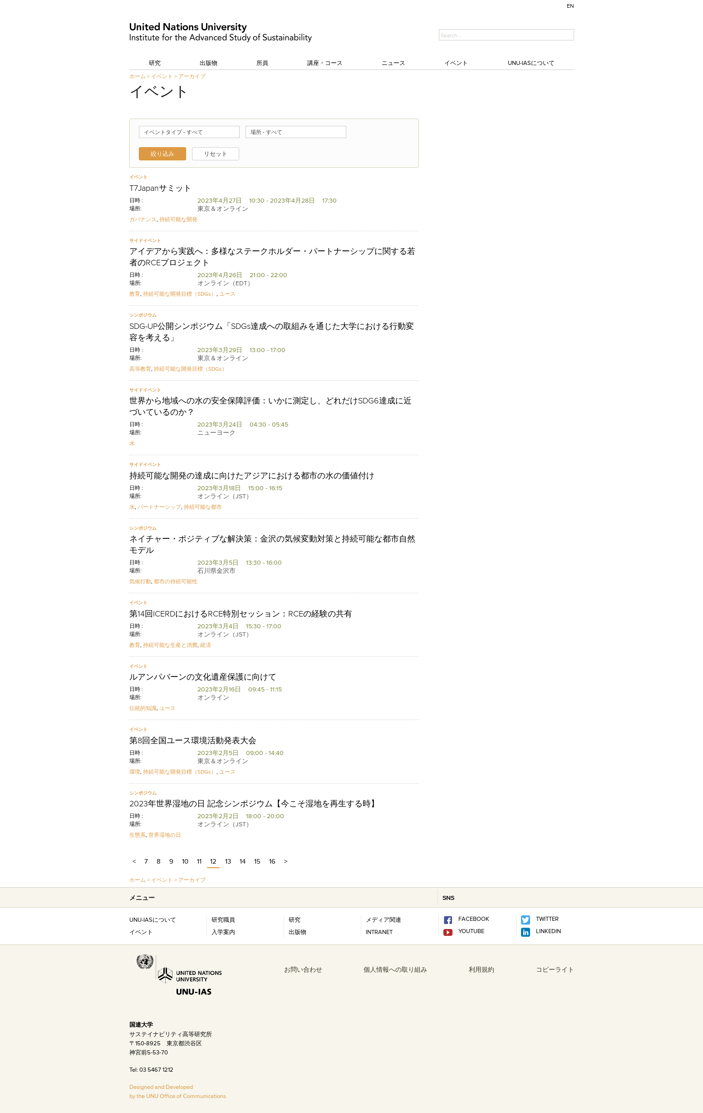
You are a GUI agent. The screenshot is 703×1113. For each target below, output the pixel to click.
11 (199, 861)
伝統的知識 (143, 708)
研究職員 (223, 919)
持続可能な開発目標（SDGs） (179, 294)
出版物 (208, 63)
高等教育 (140, 369)
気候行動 (140, 581)
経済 (205, 645)
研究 (155, 63)
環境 (134, 771)
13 (228, 861)
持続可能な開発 (178, 219)
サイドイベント (145, 240)
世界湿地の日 (164, 835)
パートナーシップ (159, 507)
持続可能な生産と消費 (170, 645)
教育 (134, 294)
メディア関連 (383, 919)
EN (570, 6)
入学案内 (223, 932)
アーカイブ (192, 76)
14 (243, 861)
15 (257, 861)
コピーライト (555, 969)
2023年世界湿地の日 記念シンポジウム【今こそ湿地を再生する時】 (254, 803)
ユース (227, 294)
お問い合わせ (303, 969)
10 (185, 861)
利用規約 (481, 969)
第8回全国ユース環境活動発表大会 (192, 740)
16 (272, 861)
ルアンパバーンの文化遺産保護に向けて (202, 676)
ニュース (393, 63)
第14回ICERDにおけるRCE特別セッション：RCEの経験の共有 (240, 613)
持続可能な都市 (203, 507)
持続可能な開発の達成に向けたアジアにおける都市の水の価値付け (251, 475)
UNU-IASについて (531, 63)
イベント (456, 63)
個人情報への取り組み (395, 969)
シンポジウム (143, 315)
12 (213, 861)
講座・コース (325, 63)
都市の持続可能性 (175, 581)
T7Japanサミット (160, 188)
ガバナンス (143, 219)
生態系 (137, 835)
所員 (262, 63)
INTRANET (379, 932)
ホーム (137, 76)
